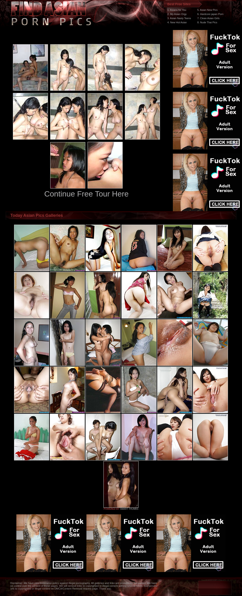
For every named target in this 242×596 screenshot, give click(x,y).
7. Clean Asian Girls (208, 18)
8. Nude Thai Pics (207, 22)
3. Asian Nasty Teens (179, 18)
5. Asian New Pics (207, 10)
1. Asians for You (176, 10)
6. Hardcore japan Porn (210, 14)
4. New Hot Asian (177, 22)
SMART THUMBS (129, 509)
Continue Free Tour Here (86, 194)
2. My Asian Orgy (177, 14)
